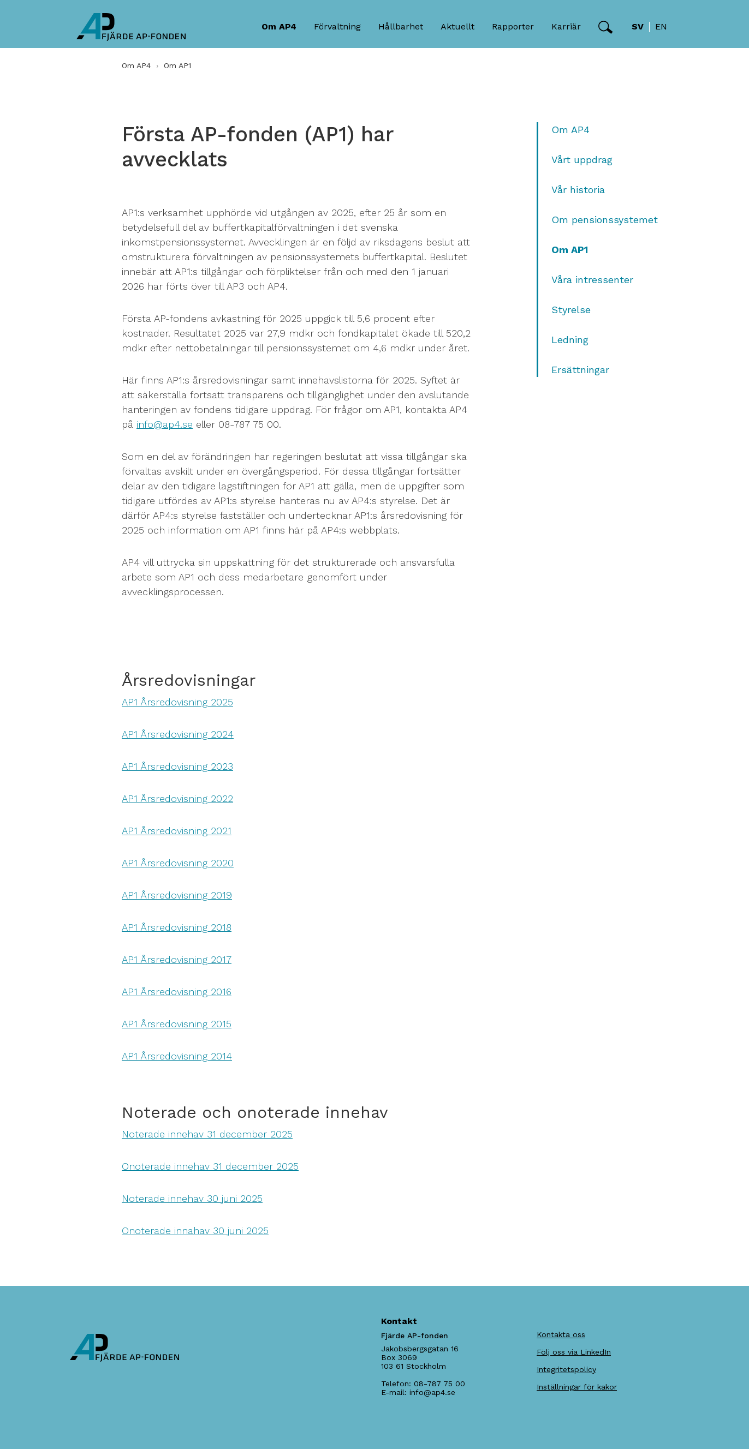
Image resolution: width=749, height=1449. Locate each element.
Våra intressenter (592, 279)
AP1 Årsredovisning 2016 (176, 991)
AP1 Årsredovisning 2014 (177, 1056)
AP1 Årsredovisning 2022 (177, 798)
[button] (605, 27)
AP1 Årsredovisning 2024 (178, 734)
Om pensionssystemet (604, 219)
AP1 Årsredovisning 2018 (176, 927)
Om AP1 (569, 249)
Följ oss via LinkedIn (574, 1352)
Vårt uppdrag (582, 159)
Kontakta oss (561, 1334)
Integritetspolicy (566, 1369)
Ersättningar (580, 369)
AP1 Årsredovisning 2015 (176, 1023)
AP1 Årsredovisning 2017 (176, 959)
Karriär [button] (566, 26)
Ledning (569, 339)
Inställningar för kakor (577, 1386)
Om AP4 (136, 65)
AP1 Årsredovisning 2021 (176, 830)
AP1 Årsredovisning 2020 (178, 863)
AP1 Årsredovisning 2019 (177, 895)
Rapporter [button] (513, 26)
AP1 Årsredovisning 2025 (177, 702)
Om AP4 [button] (278, 26)
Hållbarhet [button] (400, 26)
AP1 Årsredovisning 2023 (177, 766)
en (661, 26)
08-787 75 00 (439, 1383)
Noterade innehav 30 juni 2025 (192, 1198)
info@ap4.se (164, 424)
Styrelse (571, 309)
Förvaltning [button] (337, 26)
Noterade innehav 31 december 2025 (207, 1134)
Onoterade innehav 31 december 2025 (210, 1166)
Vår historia (578, 189)
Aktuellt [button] (457, 26)
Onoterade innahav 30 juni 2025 (195, 1230)
